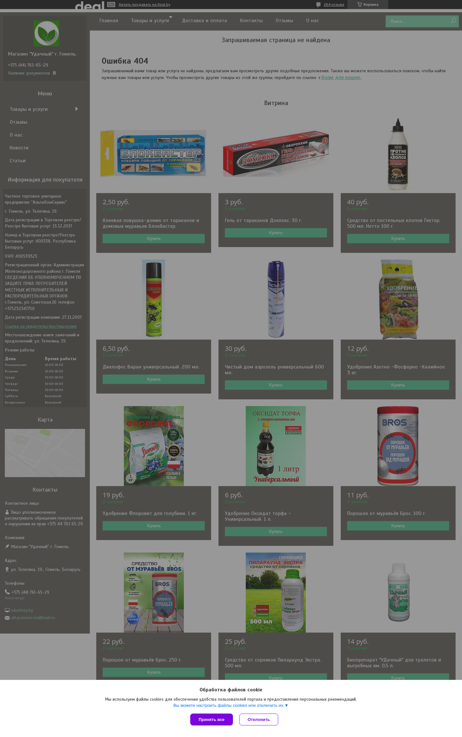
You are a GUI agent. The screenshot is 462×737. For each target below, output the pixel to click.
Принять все (212, 719)
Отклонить (259, 719)
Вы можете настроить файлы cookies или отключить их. (228, 705)
